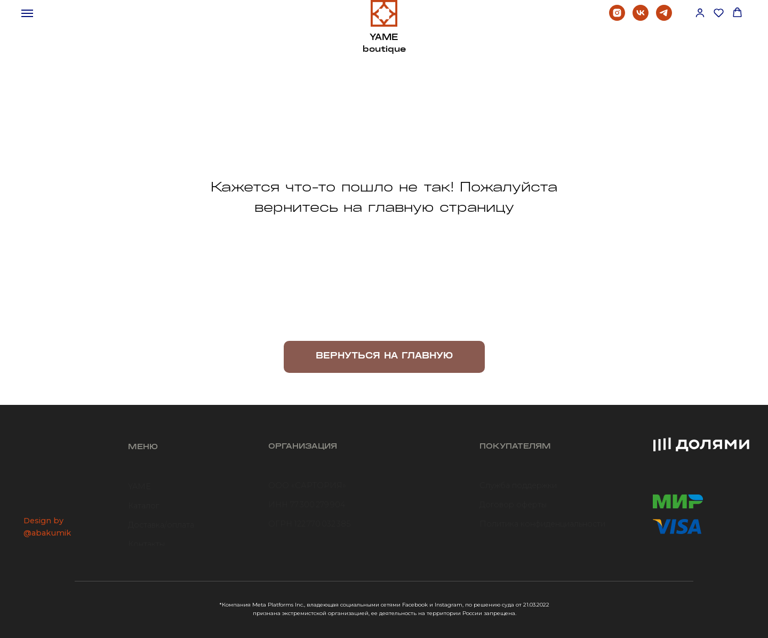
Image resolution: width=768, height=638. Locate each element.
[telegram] (664, 17)
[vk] (641, 17)
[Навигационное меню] (27, 13)
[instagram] (617, 17)
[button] (700, 12)
